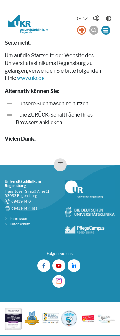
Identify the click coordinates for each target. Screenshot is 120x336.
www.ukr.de (30, 78)
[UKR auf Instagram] (58, 281)
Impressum (19, 219)
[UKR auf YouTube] (58, 265)
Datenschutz (20, 224)
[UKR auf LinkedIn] (74, 265)
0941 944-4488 (24, 209)
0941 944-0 (21, 201)
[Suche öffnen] (93, 30)
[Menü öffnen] (105, 30)
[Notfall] (81, 30)
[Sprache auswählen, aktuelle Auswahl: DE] (81, 18)
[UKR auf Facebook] (43, 265)
